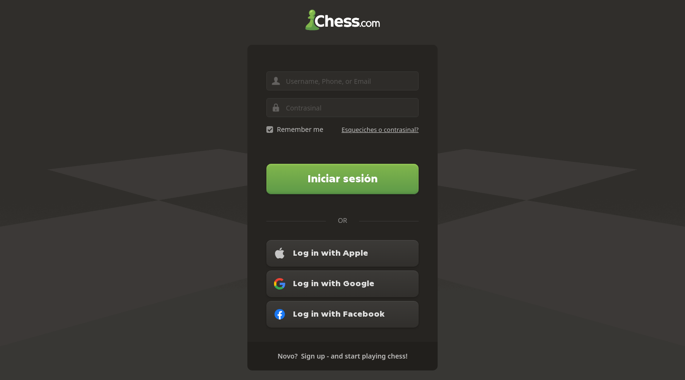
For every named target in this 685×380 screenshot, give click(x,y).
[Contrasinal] (342, 107)
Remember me (300, 129)
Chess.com (342, 20)
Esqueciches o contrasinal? (380, 129)
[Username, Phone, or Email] (342, 80)
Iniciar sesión (343, 178)
